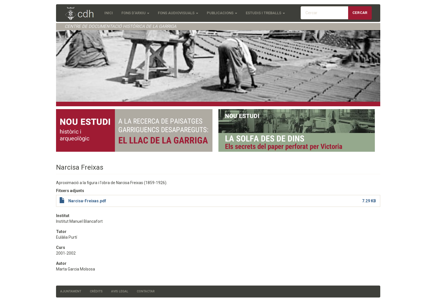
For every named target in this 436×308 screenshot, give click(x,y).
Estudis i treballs (265, 13)
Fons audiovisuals (178, 13)
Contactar (146, 291)
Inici (108, 13)
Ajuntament (70, 291)
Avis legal (119, 291)
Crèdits (96, 291)
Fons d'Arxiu (135, 13)
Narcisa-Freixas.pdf (87, 201)
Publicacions (222, 13)
